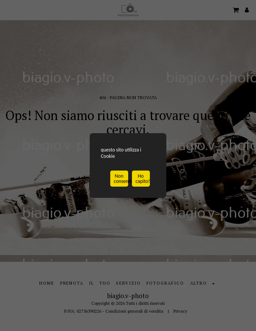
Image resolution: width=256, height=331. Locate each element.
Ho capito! (143, 179)
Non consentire (121, 179)
